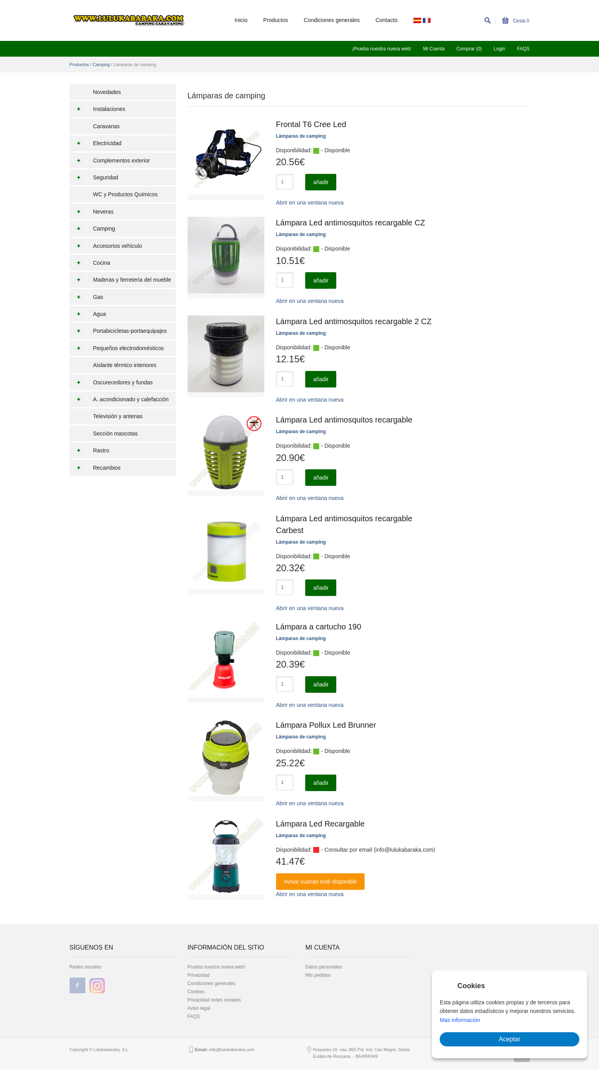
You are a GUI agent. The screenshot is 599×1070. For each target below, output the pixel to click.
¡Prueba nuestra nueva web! (381, 49)
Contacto (387, 20)
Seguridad (94, 177)
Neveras (92, 212)
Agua (88, 314)
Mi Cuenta (434, 49)
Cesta (515, 21)
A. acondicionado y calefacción (119, 399)
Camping (101, 64)
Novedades (107, 92)
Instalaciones (97, 109)
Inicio (241, 20)
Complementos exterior (110, 160)
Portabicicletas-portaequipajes (118, 331)
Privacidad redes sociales (214, 1000)
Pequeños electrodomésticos (117, 348)
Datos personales (324, 967)
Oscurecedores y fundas (111, 382)
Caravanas (106, 126)
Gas (86, 297)
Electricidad (96, 143)
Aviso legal (199, 1008)
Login (499, 49)
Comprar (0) (469, 49)
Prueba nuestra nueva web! (216, 967)
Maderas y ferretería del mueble (120, 280)
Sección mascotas (115, 433)
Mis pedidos (318, 975)
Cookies (196, 991)
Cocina (90, 263)
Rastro (89, 450)
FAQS (523, 49)
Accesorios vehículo (106, 246)
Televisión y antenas (118, 416)
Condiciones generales (331, 20)
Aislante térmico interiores (125, 365)
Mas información (460, 1020)
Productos (275, 20)
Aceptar (509, 1039)
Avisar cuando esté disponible (320, 881)
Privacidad (199, 975)
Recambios (95, 468)
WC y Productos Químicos (125, 194)
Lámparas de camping (301, 136)
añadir (320, 182)
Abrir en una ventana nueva (310, 202)
